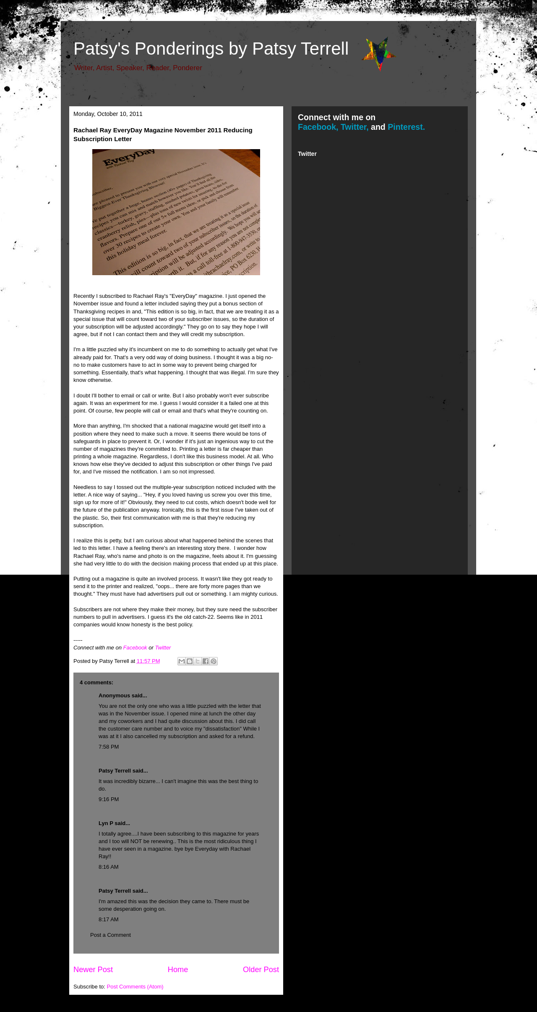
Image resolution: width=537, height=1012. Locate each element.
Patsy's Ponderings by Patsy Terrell (211, 48)
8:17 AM (109, 919)
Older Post (261, 969)
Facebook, (318, 126)
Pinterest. (406, 126)
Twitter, (355, 126)
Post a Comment (110, 935)
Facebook (135, 647)
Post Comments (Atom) (135, 986)
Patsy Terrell (115, 771)
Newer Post (93, 969)
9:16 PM (109, 799)
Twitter (163, 647)
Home (178, 969)
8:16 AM (109, 867)
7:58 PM (109, 747)
